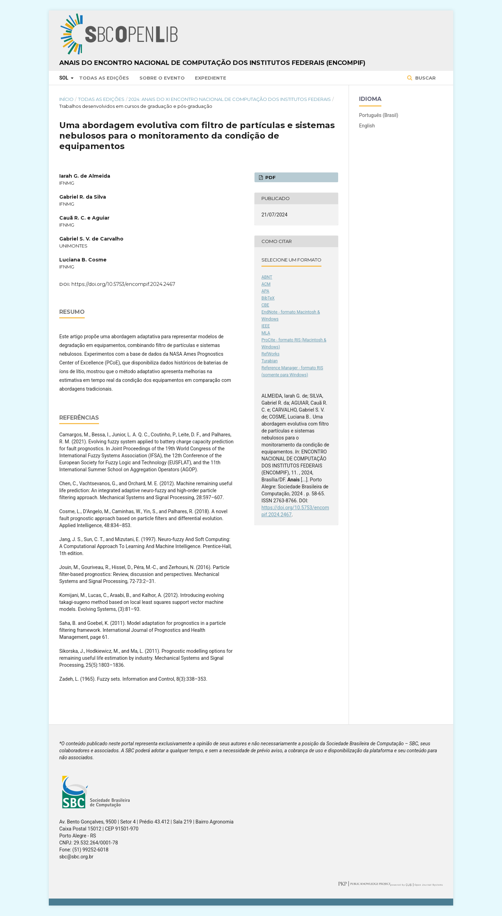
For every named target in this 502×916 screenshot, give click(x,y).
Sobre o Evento (162, 78)
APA (265, 291)
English (367, 125)
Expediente (210, 78)
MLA (265, 333)
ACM (266, 284)
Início (66, 99)
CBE (265, 305)
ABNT (266, 277)
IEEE (265, 326)
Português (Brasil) (378, 115)
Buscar (425, 78)
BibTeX (268, 298)
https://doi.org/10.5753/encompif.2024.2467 (123, 284)
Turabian (269, 361)
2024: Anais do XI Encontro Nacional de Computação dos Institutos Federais (230, 99)
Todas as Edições (104, 78)
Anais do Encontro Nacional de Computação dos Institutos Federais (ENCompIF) (212, 63)
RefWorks (270, 354)
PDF (270, 177)
